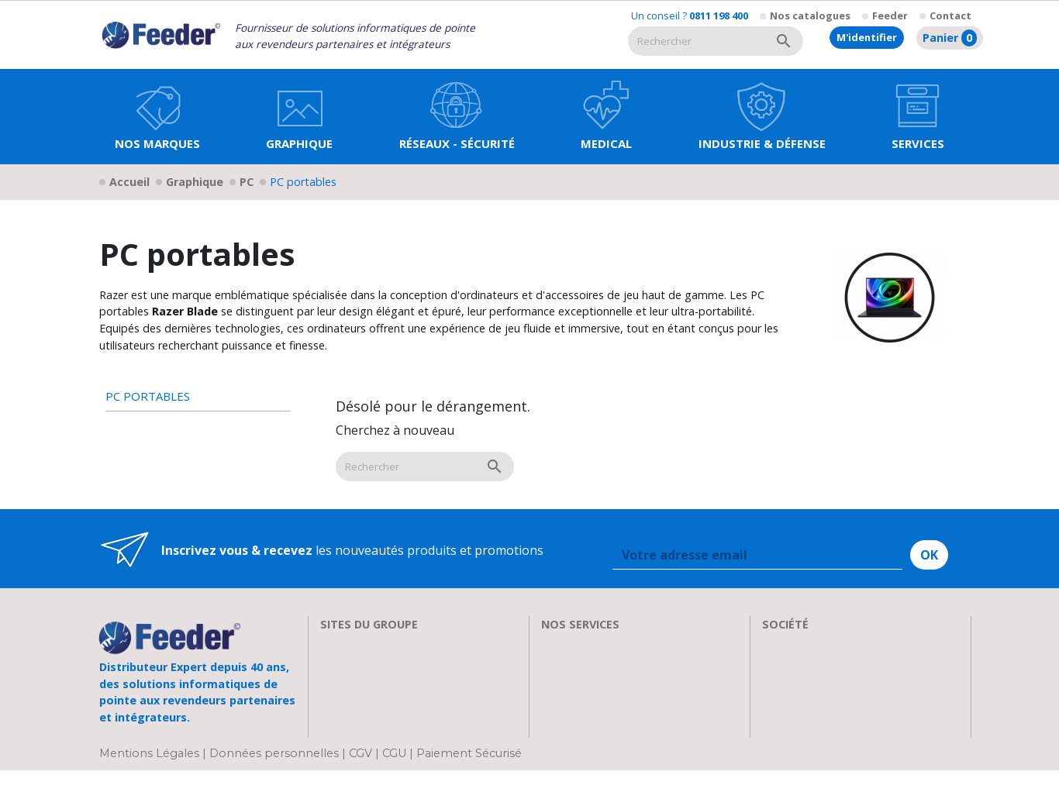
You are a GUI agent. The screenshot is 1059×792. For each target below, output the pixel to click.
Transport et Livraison (607, 700)
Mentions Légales (150, 775)
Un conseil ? (689, 15)
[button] (299, 116)
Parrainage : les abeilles (830, 700)
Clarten (341, 663)
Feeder (890, 15)
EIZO (334, 644)
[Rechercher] (696, 41)
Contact (950, 15)
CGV (360, 775)
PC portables (147, 396)
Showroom (794, 681)
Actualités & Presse (596, 719)
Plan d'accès (797, 719)
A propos (789, 644)
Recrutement (799, 663)
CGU (394, 775)
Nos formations (587, 663)
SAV (552, 644)
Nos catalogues (810, 15)
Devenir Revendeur (597, 737)
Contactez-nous (808, 737)
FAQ (552, 681)
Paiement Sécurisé (469, 775)
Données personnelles (275, 775)
